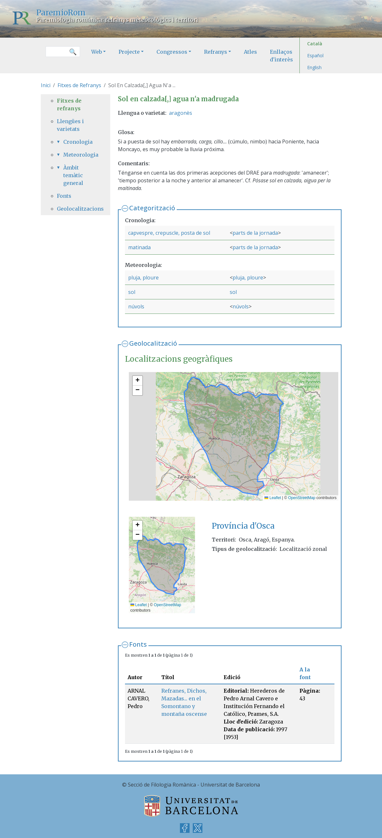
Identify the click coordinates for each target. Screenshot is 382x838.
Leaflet (272, 498)
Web (96, 52)
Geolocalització (153, 343)
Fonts (138, 644)
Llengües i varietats (70, 125)
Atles (250, 52)
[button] (137, 381)
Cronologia (78, 142)
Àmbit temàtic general (73, 175)
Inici (45, 85)
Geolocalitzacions (75, 208)
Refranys (215, 52)
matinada (139, 247)
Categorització (152, 208)
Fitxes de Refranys (79, 85)
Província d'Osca (243, 526)
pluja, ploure (143, 277)
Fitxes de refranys (69, 104)
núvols (136, 306)
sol (131, 292)
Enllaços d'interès (281, 56)
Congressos (171, 52)
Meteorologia (78, 154)
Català (314, 44)
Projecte (129, 52)
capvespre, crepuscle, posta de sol (169, 232)
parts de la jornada (255, 232)
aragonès (180, 112)
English (314, 67)
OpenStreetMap (301, 498)
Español (315, 55)
